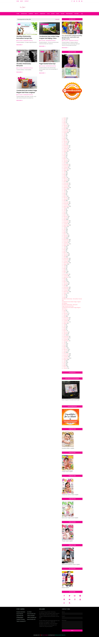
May (64, 121)
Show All (57, 19)
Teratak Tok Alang (20, 619)
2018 (64, 257)
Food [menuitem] (48, 13)
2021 (64, 200)
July (64, 134)
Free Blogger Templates (60, 635)
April (64, 122)
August (65, 132)
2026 (64, 118)
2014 (64, 335)
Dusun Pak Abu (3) (31, 619)
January (65, 126)
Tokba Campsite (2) (31, 617)
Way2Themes (45, 635)
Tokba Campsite (31, 615)
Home (17, 1)
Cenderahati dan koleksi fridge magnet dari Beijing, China (49, 37)
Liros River (29, 612)
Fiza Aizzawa (20, 40)
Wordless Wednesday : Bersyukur (23, 65)
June (64, 119)
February (65, 125)
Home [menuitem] (17, 13)
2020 (64, 219)
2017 (64, 273)
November (65, 131)
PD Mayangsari (19, 617)
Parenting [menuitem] (42, 13)
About (21, 1)
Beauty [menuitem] (36, 13)
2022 (64, 181)
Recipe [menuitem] (52, 13)
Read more (19, 44)
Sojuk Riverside (19, 615)
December (66, 129)
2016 (64, 286)
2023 (64, 163)
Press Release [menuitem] (69, 13)
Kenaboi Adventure (20, 612)
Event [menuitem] (57, 13)
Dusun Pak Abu (19, 613)
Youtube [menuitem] (76, 13)
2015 (64, 316)
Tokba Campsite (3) (21, 621)
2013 (64, 352)
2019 (64, 238)
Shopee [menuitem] (62, 13)
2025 (64, 128)
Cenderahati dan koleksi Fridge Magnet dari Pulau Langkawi (26, 91)
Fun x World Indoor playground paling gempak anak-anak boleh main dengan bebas (72, 37)
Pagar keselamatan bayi (47, 64)
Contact (26, 1)
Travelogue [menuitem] (24, 13)
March (64, 124)
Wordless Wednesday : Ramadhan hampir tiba (24, 37)
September (66, 150)
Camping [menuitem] (31, 13)
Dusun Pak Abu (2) (31, 613)
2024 (64, 144)
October (65, 148)
